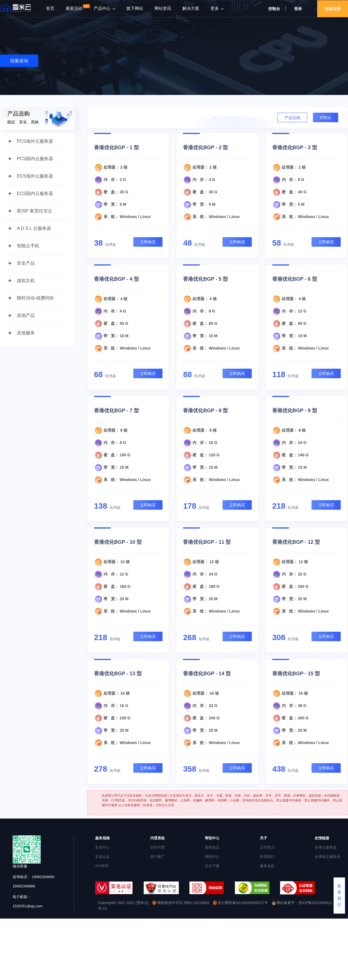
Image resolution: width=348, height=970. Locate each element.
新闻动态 (212, 847)
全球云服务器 (325, 847)
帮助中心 (212, 857)
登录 (298, 8)
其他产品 (26, 315)
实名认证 (102, 857)
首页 (50, 8)
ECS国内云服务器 (35, 193)
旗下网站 (134, 8)
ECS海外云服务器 (35, 176)
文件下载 (212, 866)
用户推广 (157, 857)
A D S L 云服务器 (34, 228)
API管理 (101, 866)
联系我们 (267, 857)
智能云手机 (28, 245)
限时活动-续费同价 (35, 298)
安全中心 (102, 847)
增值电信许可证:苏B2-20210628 (180, 903)
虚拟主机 (26, 280)
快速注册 (332, 8)
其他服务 (26, 332)
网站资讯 (162, 8)
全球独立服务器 (327, 857)
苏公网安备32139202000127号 (241, 903)
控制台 (274, 8)
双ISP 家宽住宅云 (34, 210)
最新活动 (74, 8)
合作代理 (157, 847)
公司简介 (267, 847)
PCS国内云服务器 (35, 158)
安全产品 (26, 263)
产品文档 (292, 117)
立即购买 (148, 242)
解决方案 (190, 8)
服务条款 (267, 866)
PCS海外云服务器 (35, 141)
